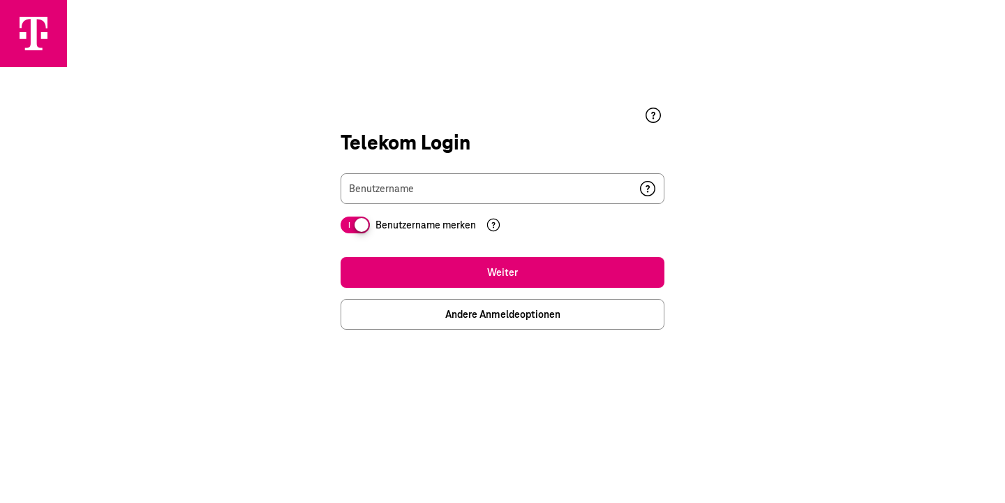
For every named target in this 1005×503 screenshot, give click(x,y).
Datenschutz (962, 467)
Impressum (880, 467)
